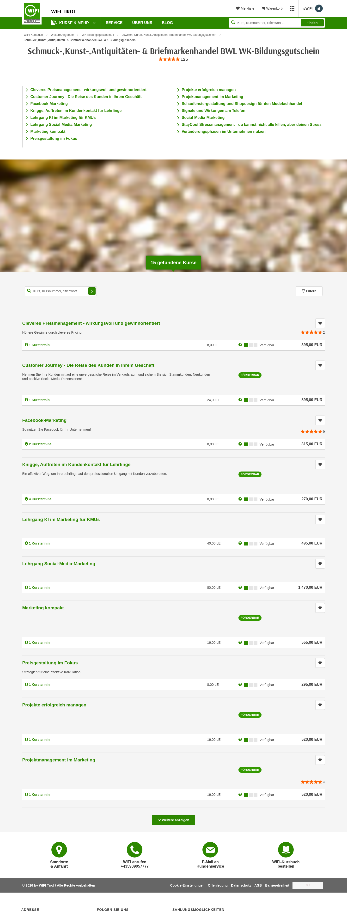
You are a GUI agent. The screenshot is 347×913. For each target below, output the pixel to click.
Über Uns (142, 23)
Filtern (309, 291)
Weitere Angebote (62, 35)
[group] (173, 59)
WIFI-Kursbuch (33, 35)
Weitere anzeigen (173, 818)
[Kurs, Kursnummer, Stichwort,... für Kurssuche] (61, 291)
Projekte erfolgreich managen (209, 90)
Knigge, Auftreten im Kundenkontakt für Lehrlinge (76, 111)
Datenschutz (241, 885)
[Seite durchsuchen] (277, 23)
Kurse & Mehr (70, 22)
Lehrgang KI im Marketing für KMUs (63, 118)
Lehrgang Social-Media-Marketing (61, 125)
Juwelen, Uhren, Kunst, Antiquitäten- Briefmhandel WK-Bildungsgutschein (169, 35)
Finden (312, 23)
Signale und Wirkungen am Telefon (213, 111)
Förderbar (250, 375)
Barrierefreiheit (277, 885)
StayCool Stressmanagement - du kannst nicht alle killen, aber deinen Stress (252, 125)
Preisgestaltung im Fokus (53, 138)
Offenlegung (218, 885)
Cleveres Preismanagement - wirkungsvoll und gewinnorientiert (88, 90)
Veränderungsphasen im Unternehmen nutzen (224, 131)
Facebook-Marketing (49, 104)
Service (114, 23)
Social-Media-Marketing (203, 118)
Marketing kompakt (48, 131)
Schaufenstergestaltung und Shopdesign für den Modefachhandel (242, 104)
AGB (258, 885)
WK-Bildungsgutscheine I (98, 35)
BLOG (167, 23)
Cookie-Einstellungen (187, 885)
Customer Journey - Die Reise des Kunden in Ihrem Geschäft (86, 97)
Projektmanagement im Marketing (212, 97)
